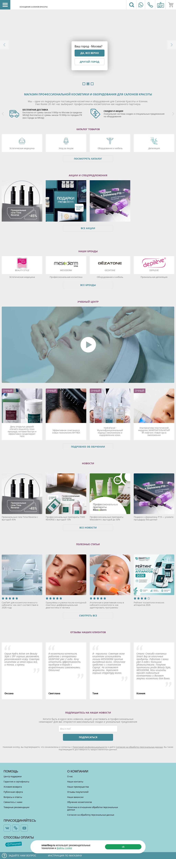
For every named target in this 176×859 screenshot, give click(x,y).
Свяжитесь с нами (13, 802)
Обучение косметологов (79, 802)
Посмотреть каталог (88, 158)
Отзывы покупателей (78, 791)
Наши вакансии (75, 797)
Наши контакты (75, 781)
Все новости (88, 527)
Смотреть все (88, 615)
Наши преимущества (78, 786)
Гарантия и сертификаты (16, 781)
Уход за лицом (66, 148)
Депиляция (154, 148)
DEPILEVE (154, 270)
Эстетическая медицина (22, 148)
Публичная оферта (13, 791)
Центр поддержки (13, 776)
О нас (70, 776)
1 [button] (83, 83)
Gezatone (110, 270)
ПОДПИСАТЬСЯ (88, 737)
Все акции (88, 228)
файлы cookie (64, 848)
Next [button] (171, 44)
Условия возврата (13, 786)
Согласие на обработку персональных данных (139, 747)
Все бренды (88, 285)
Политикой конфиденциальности (90, 747)
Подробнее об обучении (88, 446)
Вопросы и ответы (13, 797)
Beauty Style (22, 270)
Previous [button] (4, 44)
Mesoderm (66, 270)
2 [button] (88, 83)
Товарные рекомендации (16, 807)
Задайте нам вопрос (22, 855)
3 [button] (92, 83)
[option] (47, 113)
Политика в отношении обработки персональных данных (92, 808)
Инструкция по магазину (65, 855)
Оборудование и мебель (110, 148)
